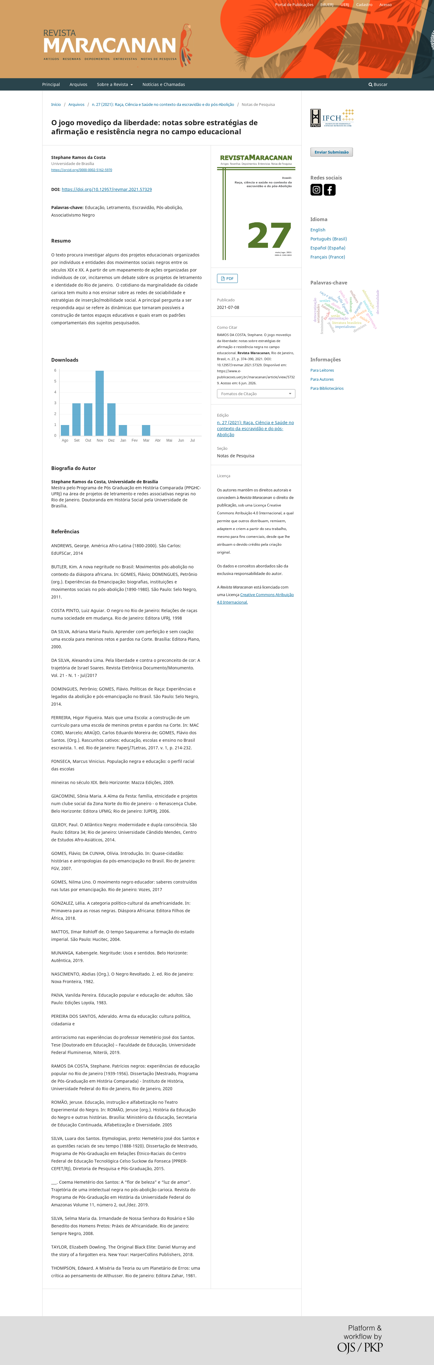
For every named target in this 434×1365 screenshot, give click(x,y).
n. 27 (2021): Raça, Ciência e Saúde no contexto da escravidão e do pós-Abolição (163, 104)
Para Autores (322, 379)
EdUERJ (327, 4)
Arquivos (78, 84)
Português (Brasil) (328, 239)
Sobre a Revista (113, 84)
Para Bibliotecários (327, 388)
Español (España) (327, 248)
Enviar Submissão (332, 152)
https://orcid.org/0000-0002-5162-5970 (81, 170)
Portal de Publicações (294, 4)
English (318, 230)
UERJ (345, 4)
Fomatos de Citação (239, 393)
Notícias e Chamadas (164, 84)
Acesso (385, 4)
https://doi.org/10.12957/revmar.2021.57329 (107, 189)
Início (56, 104)
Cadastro (364, 4)
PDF (229, 278)
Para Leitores (322, 370)
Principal (51, 84)
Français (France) (327, 257)
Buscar (378, 84)
